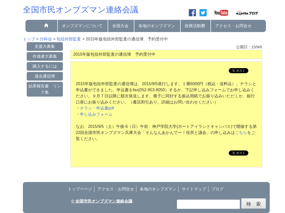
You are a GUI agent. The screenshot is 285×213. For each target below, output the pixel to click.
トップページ (80, 189)
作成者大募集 (45, 56)
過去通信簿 (45, 76)
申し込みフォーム (96, 114)
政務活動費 (195, 26)
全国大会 (120, 26)
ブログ (217, 189)
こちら (241, 132)
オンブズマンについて (82, 26)
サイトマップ (194, 189)
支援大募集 (45, 46)
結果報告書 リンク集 (44, 89)
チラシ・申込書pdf (97, 108)
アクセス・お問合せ (233, 26)
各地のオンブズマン (156, 26)
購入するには (45, 66)
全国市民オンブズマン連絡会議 (80, 9)
